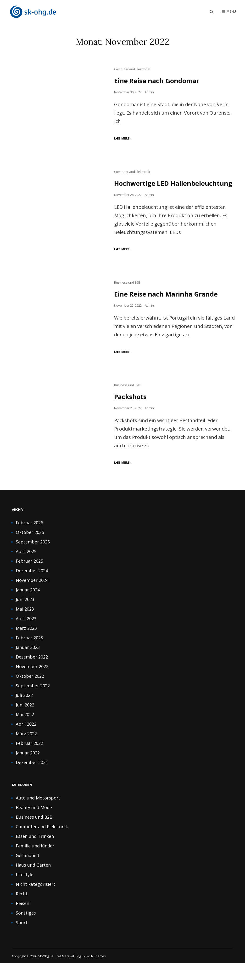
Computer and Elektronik (132, 70)
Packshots (131, 407)
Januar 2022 (28, 763)
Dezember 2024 (32, 581)
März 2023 (26, 639)
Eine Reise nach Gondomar (158, 81)
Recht (22, 904)
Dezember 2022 (32, 667)
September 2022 (33, 696)
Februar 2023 (29, 648)
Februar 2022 (29, 754)
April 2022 (26, 734)
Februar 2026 (29, 533)
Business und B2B (127, 293)
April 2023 (26, 629)
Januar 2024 (28, 600)
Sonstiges (26, 923)
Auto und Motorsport (38, 808)
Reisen (22, 914)
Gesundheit (27, 866)
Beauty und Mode (34, 818)
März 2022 (26, 744)
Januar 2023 (28, 658)
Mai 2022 (25, 725)
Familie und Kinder (35, 856)
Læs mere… (123, 139)
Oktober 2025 (30, 543)
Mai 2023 (25, 619)
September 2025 (33, 552)
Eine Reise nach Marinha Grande (167, 304)
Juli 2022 (24, 706)
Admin (149, 93)
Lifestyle (24, 885)
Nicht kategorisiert (35, 895)
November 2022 (32, 677)
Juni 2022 (25, 715)
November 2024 (32, 591)
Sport (22, 933)
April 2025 (26, 562)
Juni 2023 (25, 610)
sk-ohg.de (46, 966)
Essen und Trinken (35, 847)
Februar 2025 (29, 571)
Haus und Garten (33, 875)
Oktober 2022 (30, 686)
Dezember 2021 (32, 773)
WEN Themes (96, 966)
